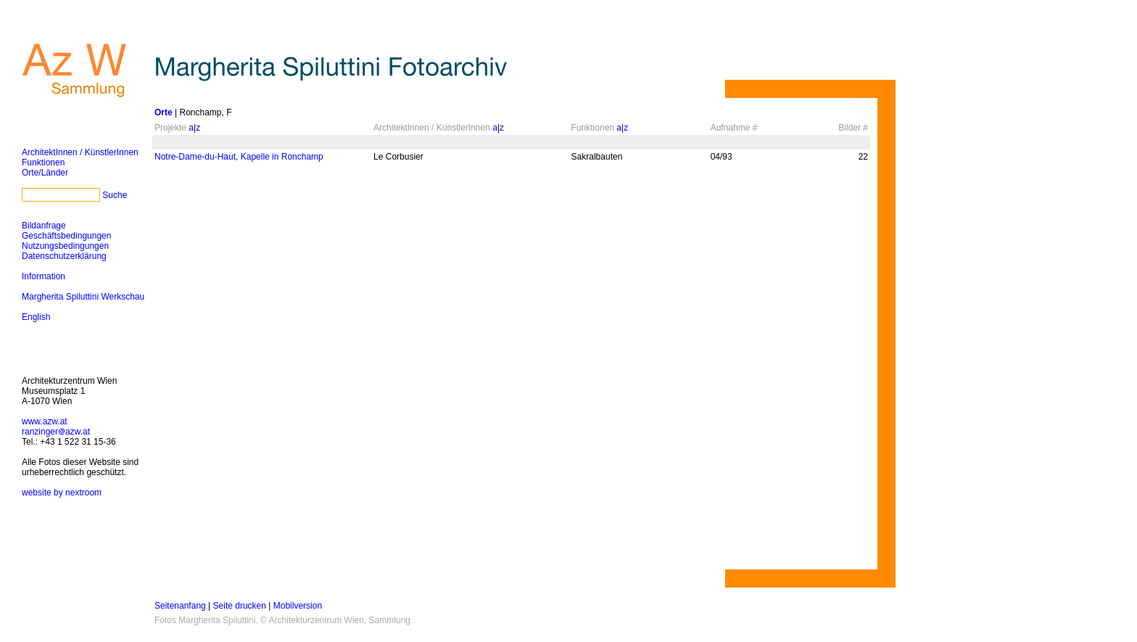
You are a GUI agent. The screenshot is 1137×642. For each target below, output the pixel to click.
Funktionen (43, 162)
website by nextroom (62, 492)
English (36, 317)
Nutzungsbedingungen (65, 246)
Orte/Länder (45, 173)
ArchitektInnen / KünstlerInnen (80, 152)
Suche (114, 195)
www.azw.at (44, 421)
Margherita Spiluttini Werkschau (83, 297)
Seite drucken (239, 606)
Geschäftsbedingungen (66, 236)
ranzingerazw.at (56, 432)
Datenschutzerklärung (64, 256)
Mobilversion (297, 606)
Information (43, 276)
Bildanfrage (44, 226)
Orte (163, 112)
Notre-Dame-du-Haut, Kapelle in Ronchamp (238, 157)
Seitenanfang (180, 606)
